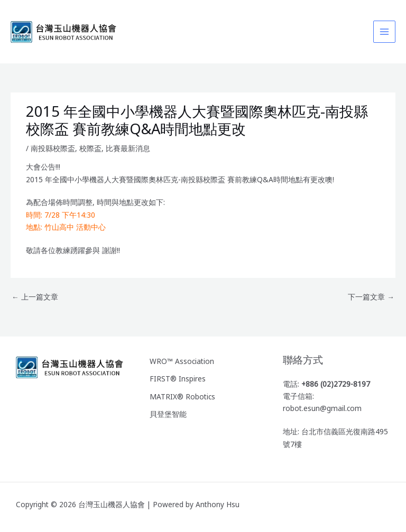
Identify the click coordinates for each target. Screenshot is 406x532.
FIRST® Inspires (178, 379)
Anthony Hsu (217, 504)
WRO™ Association (182, 361)
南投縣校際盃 (53, 148)
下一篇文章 (371, 297)
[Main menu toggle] (384, 32)
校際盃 (90, 148)
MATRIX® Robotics (182, 396)
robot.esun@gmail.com (322, 408)
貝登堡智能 (168, 414)
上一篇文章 (35, 297)
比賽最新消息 (128, 148)
